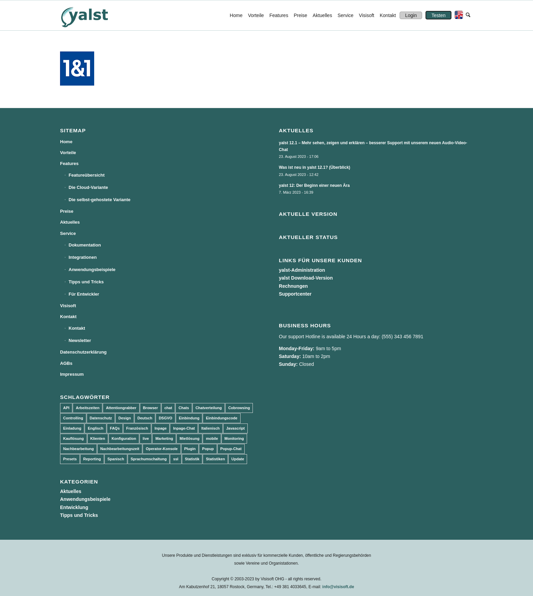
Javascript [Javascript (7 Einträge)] (235, 428)
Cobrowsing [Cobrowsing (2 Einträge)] (239, 408)
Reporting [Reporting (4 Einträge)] (92, 459)
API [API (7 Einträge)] (66, 408)
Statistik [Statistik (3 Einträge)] (192, 459)
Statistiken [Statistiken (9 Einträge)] (215, 459)
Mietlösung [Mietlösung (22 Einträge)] (189, 438)
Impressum (72, 374)
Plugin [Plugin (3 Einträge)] (190, 449)
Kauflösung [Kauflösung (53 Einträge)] (73, 438)
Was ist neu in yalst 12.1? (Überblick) (314, 167)
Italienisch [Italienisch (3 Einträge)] (210, 428)
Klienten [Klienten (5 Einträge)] (97, 438)
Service (68, 233)
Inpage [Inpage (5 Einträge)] (161, 428)
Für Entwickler (84, 294)
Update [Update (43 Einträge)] (237, 459)
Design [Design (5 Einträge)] (124, 418)
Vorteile (68, 152)
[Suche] (468, 15)
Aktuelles (70, 222)
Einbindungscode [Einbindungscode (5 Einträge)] (221, 418)
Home (66, 141)
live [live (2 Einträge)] (146, 438)
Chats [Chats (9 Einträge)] (183, 408)
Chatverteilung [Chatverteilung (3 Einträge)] (209, 408)
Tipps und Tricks (86, 281)
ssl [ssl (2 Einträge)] (175, 459)
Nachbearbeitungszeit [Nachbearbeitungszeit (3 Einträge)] (119, 449)
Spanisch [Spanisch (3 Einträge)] (115, 459)
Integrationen (83, 257)
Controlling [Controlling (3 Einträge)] (73, 418)
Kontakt (68, 316)
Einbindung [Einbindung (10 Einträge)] (189, 418)
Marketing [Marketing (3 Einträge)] (164, 438)
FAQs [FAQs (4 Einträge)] (115, 428)
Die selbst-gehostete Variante (99, 199)
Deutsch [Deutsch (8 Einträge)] (145, 418)
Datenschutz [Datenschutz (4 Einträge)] (101, 418)
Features (69, 163)
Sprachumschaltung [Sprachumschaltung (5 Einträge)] (149, 459)
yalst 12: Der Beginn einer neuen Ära (314, 185)
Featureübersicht (86, 175)
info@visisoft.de (338, 586)
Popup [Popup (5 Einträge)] (208, 449)
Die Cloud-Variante (88, 187)
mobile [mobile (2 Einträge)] (212, 438)
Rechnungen (293, 286)
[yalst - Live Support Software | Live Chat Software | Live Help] (93, 15)
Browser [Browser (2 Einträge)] (150, 408)
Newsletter (80, 340)
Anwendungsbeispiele (92, 269)
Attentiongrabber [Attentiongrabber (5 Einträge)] (121, 408)
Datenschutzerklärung (83, 352)
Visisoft (68, 305)
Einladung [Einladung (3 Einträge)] (72, 428)
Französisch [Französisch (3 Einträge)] (137, 428)
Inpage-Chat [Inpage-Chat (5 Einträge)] (184, 428)
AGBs (66, 363)
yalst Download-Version (306, 278)
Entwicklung (74, 507)
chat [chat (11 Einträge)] (168, 408)
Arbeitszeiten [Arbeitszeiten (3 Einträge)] (87, 408)
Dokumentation (85, 245)
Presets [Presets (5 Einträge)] (70, 459)
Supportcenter (295, 294)
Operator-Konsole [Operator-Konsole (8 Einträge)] (162, 449)
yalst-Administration (302, 270)
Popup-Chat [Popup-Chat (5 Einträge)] (231, 449)
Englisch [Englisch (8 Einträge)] (95, 428)
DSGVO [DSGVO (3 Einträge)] (165, 418)
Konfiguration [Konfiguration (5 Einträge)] (124, 438)
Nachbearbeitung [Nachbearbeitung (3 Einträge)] (78, 449)
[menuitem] (236, 15)
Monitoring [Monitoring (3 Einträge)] (234, 438)
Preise (66, 211)
